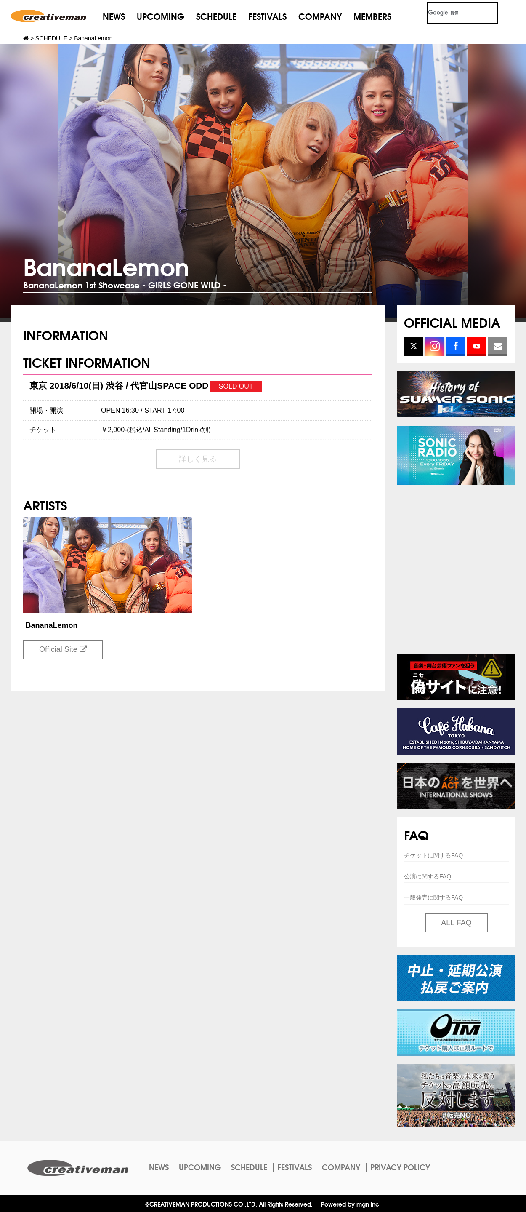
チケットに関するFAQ (433, 855)
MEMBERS (372, 15)
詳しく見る (198, 459)
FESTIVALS (267, 15)
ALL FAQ (456, 922)
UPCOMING (160, 15)
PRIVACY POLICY (400, 1167)
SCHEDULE (216, 15)
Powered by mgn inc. (351, 1204)
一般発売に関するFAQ (433, 897)
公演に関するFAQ (427, 876)
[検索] (452, 13)
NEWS (114, 15)
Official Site (63, 649)
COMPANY (320, 15)
